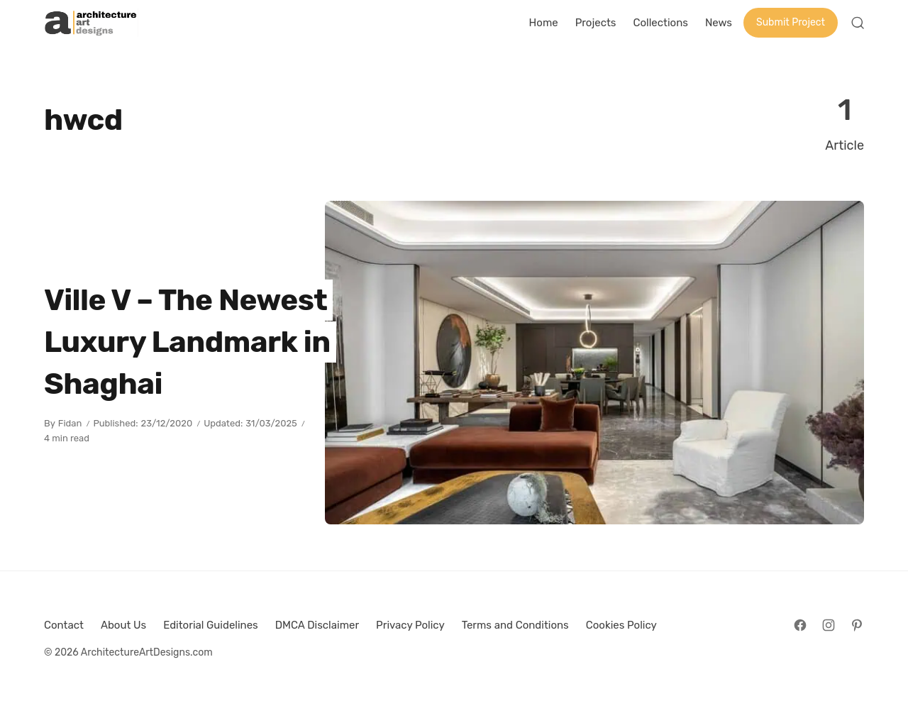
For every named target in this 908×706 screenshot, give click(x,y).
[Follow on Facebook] (800, 625)
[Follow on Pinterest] (857, 625)
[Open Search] (857, 23)
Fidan (70, 423)
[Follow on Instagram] (828, 625)
